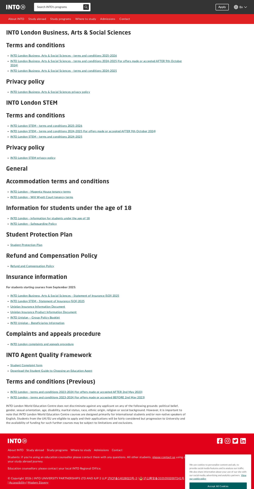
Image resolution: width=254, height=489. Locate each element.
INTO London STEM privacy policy (32, 158)
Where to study (85, 19)
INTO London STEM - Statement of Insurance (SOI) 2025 (47, 301)
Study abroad (37, 19)
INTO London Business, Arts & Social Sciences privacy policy (50, 92)
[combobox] (62, 7)
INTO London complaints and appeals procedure (42, 344)
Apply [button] (222, 7)
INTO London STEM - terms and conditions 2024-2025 (46, 136)
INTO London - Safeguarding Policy (33, 223)
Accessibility (17, 482)
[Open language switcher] (240, 7)
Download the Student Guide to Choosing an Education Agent (51, 370)
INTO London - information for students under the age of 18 (50, 218)
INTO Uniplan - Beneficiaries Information (37, 323)
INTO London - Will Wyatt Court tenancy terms (41, 197)
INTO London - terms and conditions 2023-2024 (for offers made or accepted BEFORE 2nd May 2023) (77, 397)
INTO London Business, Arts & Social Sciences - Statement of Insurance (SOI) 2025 (64, 295)
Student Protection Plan (26, 245)
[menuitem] (16, 19)
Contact (124, 19)
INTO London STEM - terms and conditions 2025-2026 (46, 125)
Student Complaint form (26, 365)
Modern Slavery (38, 482)
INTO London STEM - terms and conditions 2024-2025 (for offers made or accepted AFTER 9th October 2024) (83, 131)
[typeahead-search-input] (86, 7)
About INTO (16, 19)
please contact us (163, 457)
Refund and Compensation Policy (32, 266)
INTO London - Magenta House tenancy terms (40, 191)
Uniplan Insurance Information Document (37, 306)
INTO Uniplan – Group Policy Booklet (35, 317)
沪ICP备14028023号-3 (122, 478)
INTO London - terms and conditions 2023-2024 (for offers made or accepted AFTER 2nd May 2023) (76, 392)
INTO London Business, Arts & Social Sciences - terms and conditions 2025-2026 (63, 55)
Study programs (60, 19)
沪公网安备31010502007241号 (161, 478)
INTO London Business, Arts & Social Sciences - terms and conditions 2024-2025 (63, 70)
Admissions (107, 19)
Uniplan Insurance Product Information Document (43, 312)
